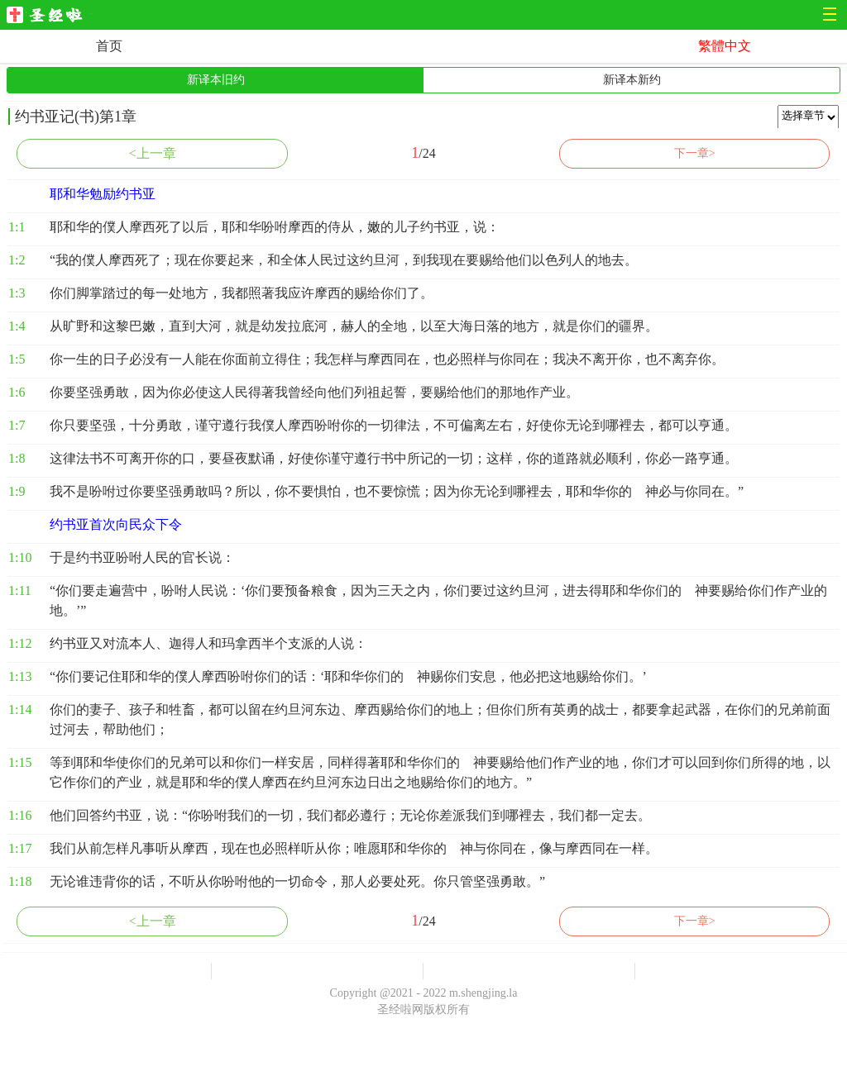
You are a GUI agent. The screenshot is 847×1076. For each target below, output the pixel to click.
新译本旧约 (216, 80)
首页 (109, 46)
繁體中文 (724, 46)
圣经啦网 (49, 16)
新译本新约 (632, 80)
